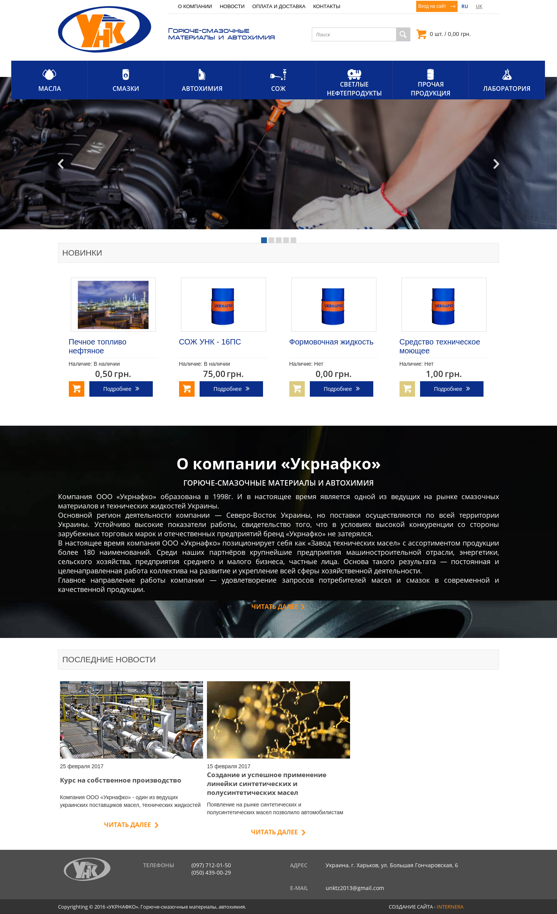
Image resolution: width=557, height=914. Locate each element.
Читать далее (274, 606)
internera (450, 906)
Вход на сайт (432, 6)
